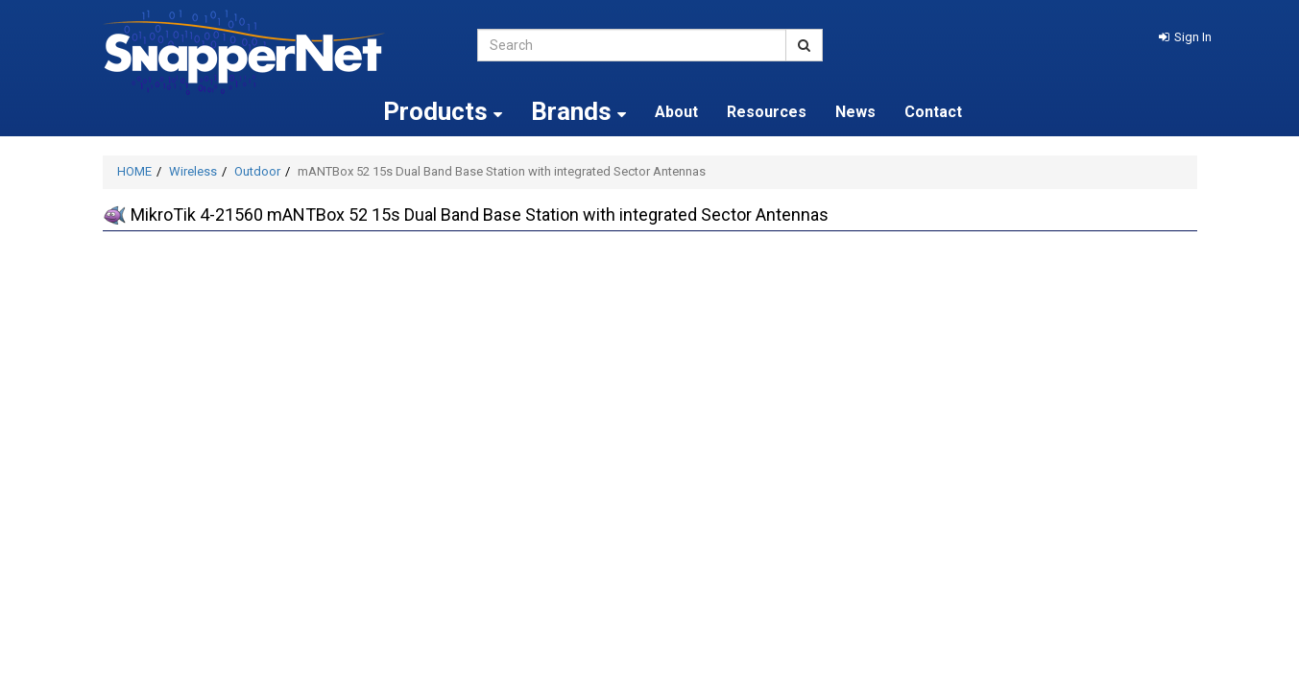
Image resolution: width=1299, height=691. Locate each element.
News (855, 112)
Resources (766, 112)
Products (442, 111)
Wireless (193, 171)
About (676, 112)
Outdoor (257, 171)
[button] (1185, 37)
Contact (933, 112)
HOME (134, 171)
